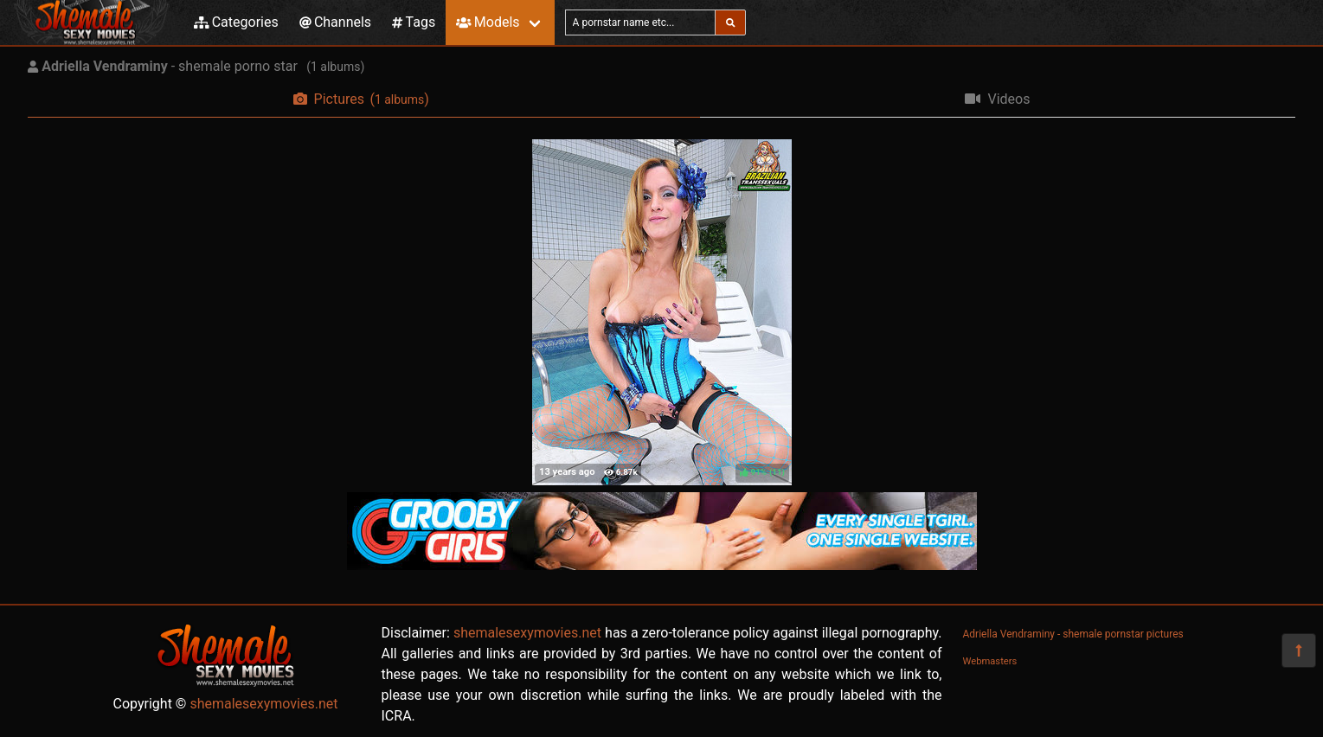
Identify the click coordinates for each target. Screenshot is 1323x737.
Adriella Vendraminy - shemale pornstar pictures (1073, 634)
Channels (335, 22)
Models (487, 22)
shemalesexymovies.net (263, 703)
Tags (413, 22)
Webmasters (990, 661)
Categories (236, 22)
